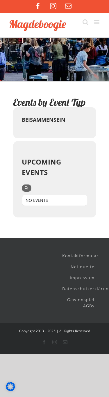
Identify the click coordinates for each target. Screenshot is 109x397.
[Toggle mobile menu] (97, 22)
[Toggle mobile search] (85, 22)
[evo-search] (26, 188)
